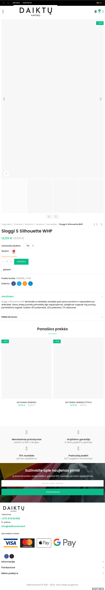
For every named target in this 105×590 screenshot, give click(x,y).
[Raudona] (13, 251)
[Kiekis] (7, 262)
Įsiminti (7, 269)
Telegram (30, 283)
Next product (101, 224)
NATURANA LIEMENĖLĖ (26, 402)
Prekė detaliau (9, 317)
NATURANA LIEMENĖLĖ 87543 (78, 402)
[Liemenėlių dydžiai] (29, 245)
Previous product (94, 224)
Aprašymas (7, 296)
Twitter (19, 283)
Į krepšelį (21, 261)
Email (24, 283)
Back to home (98, 224)
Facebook (13, 283)
